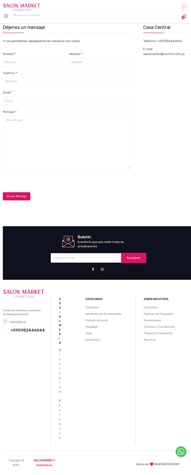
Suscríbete (134, 258)
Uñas (88, 333)
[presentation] (31, 180)
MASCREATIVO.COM (164, 464)
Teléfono (10, 73)
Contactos (151, 307)
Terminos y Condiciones (159, 326)
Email (7, 92)
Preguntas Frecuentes (158, 333)
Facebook (60, 419)
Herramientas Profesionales (103, 314)
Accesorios (92, 339)
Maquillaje (91, 326)
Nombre (9, 54)
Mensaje (9, 112)
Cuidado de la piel (96, 320)
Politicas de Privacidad (158, 314)
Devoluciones (152, 320)
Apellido (75, 54)
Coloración (92, 307)
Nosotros (150, 339)
